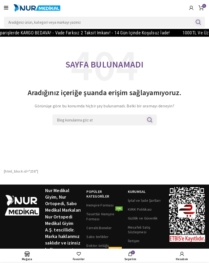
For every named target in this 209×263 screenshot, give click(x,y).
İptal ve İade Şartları (144, 200)
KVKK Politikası (140, 209)
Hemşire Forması (100, 205)
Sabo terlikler (97, 236)
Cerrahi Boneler (99, 227)
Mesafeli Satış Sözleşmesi (139, 229)
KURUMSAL (137, 191)
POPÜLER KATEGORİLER (97, 194)
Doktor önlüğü (97, 245)
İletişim (134, 240)
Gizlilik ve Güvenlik (143, 218)
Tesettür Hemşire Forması (104, 215)
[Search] (104, 22)
